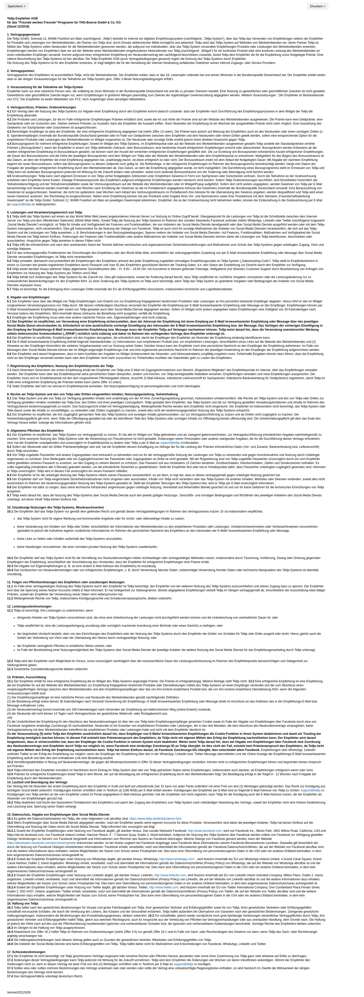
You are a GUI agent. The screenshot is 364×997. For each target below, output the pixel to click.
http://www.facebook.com (205, 831)
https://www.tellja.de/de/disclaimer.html (155, 818)
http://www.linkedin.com (170, 875)
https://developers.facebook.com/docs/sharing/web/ (41, 843)
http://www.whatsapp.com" (177, 859)
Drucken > (317, 6)
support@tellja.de (23, 204)
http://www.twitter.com (163, 887)
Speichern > (17, 6)
